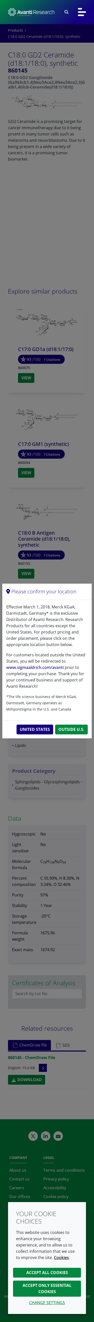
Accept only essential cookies (47, 1288)
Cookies (61, 1257)
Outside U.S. (71, 729)
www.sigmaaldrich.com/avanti (35, 667)
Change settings (47, 1302)
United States (35, 729)
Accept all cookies (47, 1272)
